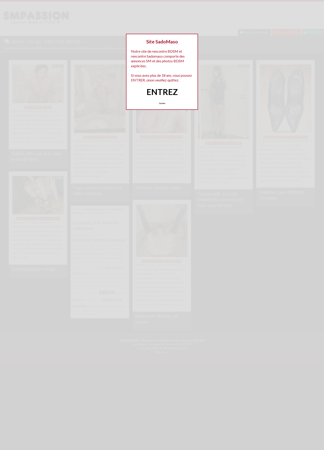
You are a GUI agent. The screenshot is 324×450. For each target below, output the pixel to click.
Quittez (162, 103)
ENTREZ (162, 92)
